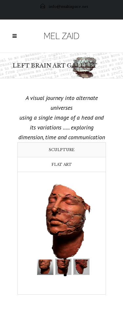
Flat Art (61, 164)
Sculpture (61, 149)
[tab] (61, 149)
